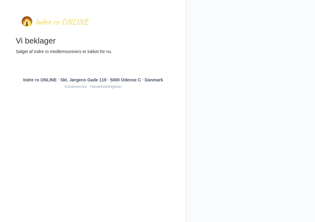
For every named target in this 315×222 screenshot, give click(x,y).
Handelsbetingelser (106, 86)
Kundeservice (76, 86)
